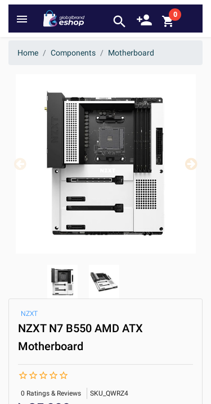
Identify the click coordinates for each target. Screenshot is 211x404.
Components (73, 52)
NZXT (29, 314)
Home (27, 52)
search (119, 21)
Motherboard (131, 52)
